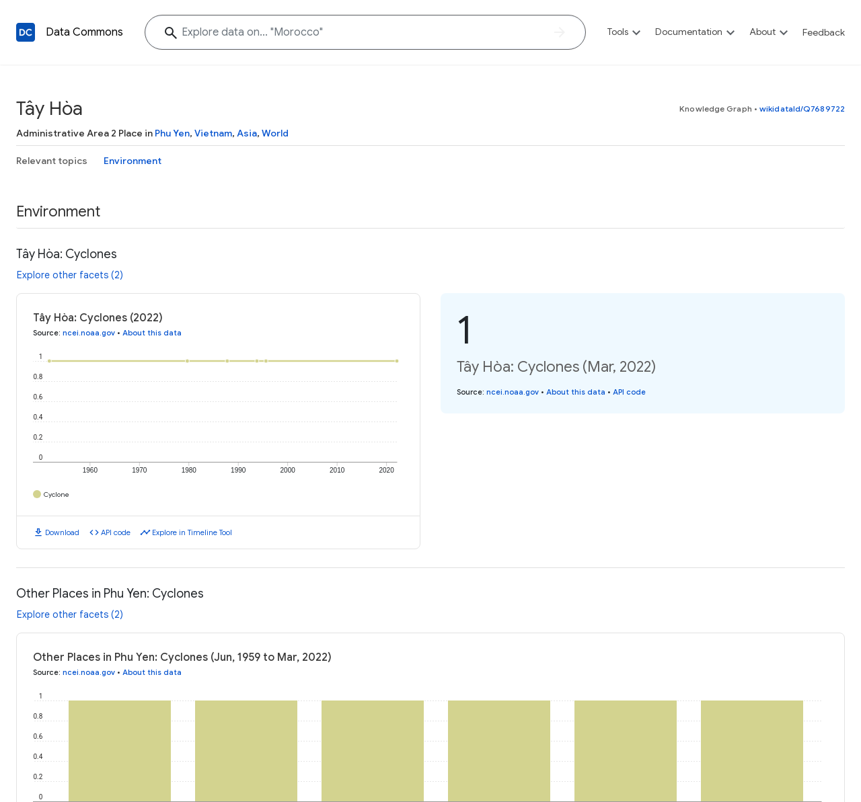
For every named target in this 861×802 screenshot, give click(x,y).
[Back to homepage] (25, 32)
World (275, 133)
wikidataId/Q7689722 (802, 109)
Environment (132, 161)
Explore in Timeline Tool (192, 532)
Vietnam (213, 133)
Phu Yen (172, 133)
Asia (247, 133)
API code (115, 532)
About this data (152, 332)
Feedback (823, 32)
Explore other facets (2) (70, 275)
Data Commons (84, 32)
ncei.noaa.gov (89, 332)
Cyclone (56, 494)
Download (62, 532)
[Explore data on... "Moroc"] (365, 32)
